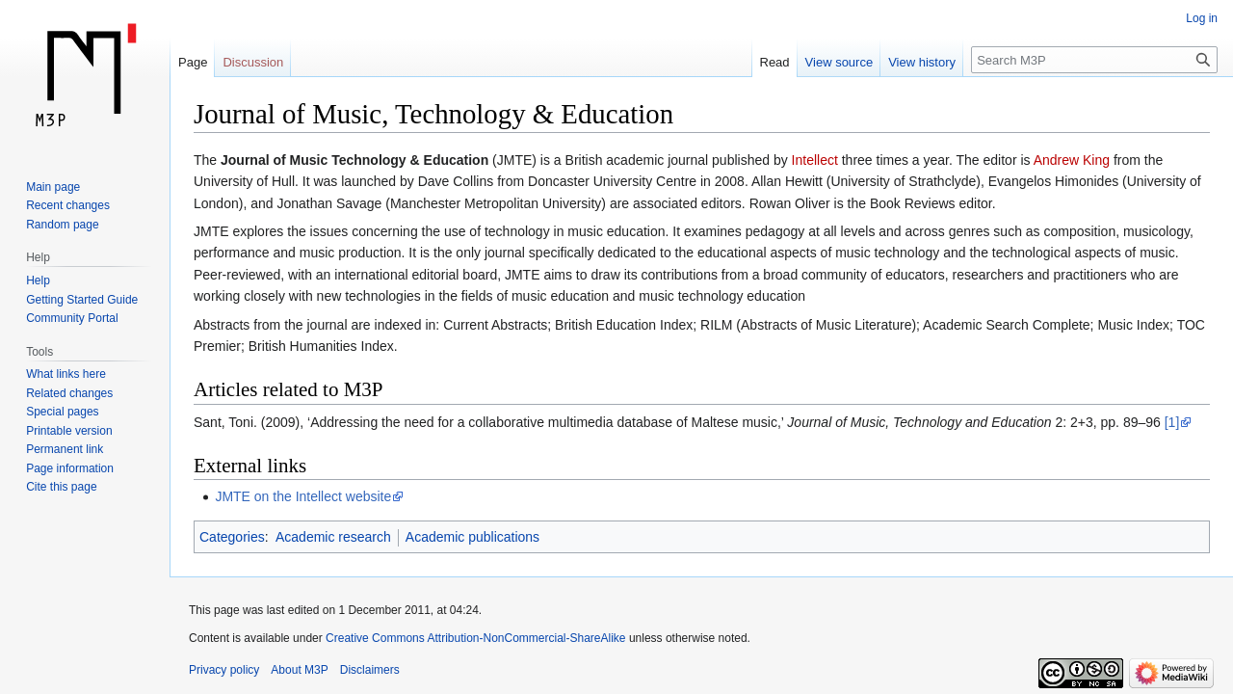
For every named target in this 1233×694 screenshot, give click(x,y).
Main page (53, 187)
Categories (232, 537)
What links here (66, 374)
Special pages (62, 411)
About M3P (299, 670)
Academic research (333, 537)
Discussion (253, 62)
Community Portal (72, 318)
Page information (70, 468)
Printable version (69, 431)
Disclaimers (370, 670)
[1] (1172, 422)
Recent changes (68, 205)
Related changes (69, 393)
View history (922, 62)
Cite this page (61, 487)
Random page (62, 224)
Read (775, 62)
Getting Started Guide (82, 300)
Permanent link (64, 449)
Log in (1202, 18)
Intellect (815, 160)
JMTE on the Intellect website (303, 496)
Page (192, 62)
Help (38, 280)
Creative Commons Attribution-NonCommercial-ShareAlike (475, 638)
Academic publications (472, 537)
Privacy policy (224, 670)
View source (839, 62)
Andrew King (1072, 160)
